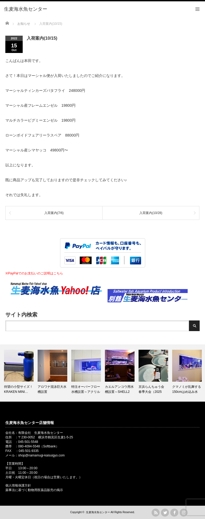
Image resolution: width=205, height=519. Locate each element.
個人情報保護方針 (18, 485)
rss (156, 513)
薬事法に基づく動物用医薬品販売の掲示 (34, 490)
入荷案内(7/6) (54, 213)
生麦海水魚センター (98, 512)
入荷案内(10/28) (150, 213)
